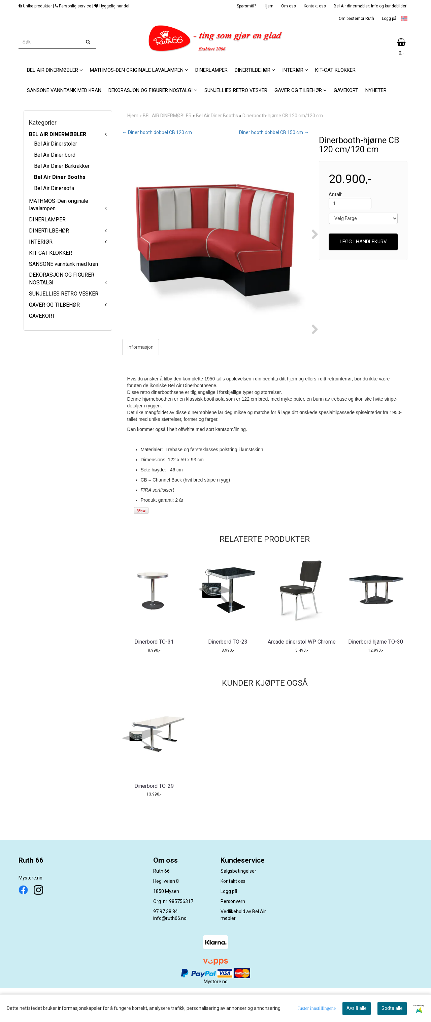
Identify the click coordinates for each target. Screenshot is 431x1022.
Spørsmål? (246, 6)
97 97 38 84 (165, 945)
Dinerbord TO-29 (154, 819)
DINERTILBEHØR (49, 230)
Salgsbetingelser (238, 904)
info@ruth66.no (170, 952)
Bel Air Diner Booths (60, 177)
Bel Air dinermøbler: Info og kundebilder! (370, 6)
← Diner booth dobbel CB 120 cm (157, 132)
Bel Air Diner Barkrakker (62, 166)
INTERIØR (41, 242)
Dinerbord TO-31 (154, 675)
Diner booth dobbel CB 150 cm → (274, 132)
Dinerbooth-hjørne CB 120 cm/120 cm (282, 115)
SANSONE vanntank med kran (63, 264)
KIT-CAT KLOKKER (50, 253)
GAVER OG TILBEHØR (54, 305)
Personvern (233, 935)
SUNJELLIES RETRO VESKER (63, 293)
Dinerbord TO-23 (227, 675)
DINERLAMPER (47, 219)
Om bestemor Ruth (356, 18)
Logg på (389, 18)
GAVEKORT (42, 316)
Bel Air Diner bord (54, 155)
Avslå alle (356, 1008)
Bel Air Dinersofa (54, 188)
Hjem (268, 6)
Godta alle (392, 1008)
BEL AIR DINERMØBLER (57, 134)
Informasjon (141, 380)
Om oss (288, 6)
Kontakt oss (315, 6)
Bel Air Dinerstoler (55, 144)
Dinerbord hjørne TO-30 (375, 675)
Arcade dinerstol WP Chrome (302, 675)
